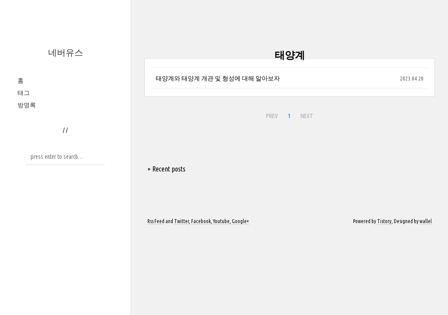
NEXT (307, 115)
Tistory (384, 221)
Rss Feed (155, 221)
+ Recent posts (166, 169)
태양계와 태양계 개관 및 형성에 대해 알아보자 (218, 78)
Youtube (221, 221)
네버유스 (65, 52)
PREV (272, 115)
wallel (426, 221)
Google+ (240, 221)
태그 (24, 92)
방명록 (27, 105)
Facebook (201, 221)
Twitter (181, 221)
